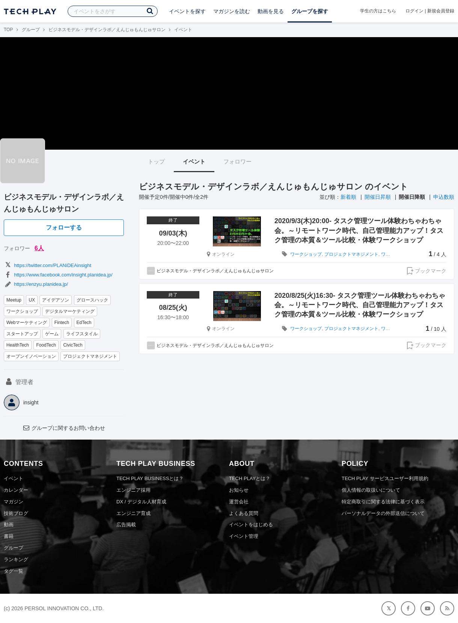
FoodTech (46, 345)
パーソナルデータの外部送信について (383, 513)
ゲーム (52, 333)
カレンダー (16, 490)
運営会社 (239, 501)
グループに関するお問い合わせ (64, 428)
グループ (31, 29)
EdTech (84, 322)
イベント (194, 161)
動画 (9, 524)
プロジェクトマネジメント (90, 356)
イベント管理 (243, 536)
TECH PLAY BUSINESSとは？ (150, 478)
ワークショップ (22, 311)
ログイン (414, 11)
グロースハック (92, 300)
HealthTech (17, 345)
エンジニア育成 (133, 513)
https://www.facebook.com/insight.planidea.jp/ (58, 275)
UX (32, 300)
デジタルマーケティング (70, 311)
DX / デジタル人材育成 (141, 501)
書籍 (9, 536)
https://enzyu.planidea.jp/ (36, 284)
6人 (39, 248)
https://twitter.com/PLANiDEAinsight (47, 265)
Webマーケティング (26, 322)
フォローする (64, 227)
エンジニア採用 (133, 490)
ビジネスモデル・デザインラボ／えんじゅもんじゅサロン (107, 29)
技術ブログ (16, 513)
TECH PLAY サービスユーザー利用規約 (385, 478)
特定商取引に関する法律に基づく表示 (383, 501)
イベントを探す (187, 11)
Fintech (61, 322)
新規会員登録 (440, 11)
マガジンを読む (231, 11)
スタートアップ (22, 333)
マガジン (13, 501)
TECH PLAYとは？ (249, 478)
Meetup (13, 300)
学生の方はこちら (378, 11)
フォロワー (237, 161)
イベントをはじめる (251, 524)
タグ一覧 (13, 571)
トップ (156, 161)
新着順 (348, 197)
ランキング (16, 559)
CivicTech (72, 345)
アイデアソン (55, 300)
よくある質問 (243, 513)
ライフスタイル (82, 333)
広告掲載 (126, 524)
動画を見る (271, 11)
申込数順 (443, 197)
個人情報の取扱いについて (371, 490)
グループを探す (309, 11)
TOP (8, 29)
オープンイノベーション (31, 356)
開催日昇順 (378, 197)
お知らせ (239, 490)
